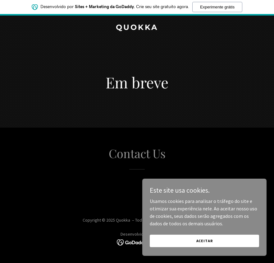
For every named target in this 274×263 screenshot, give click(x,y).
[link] (137, 28)
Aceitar (204, 240)
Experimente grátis (217, 7)
